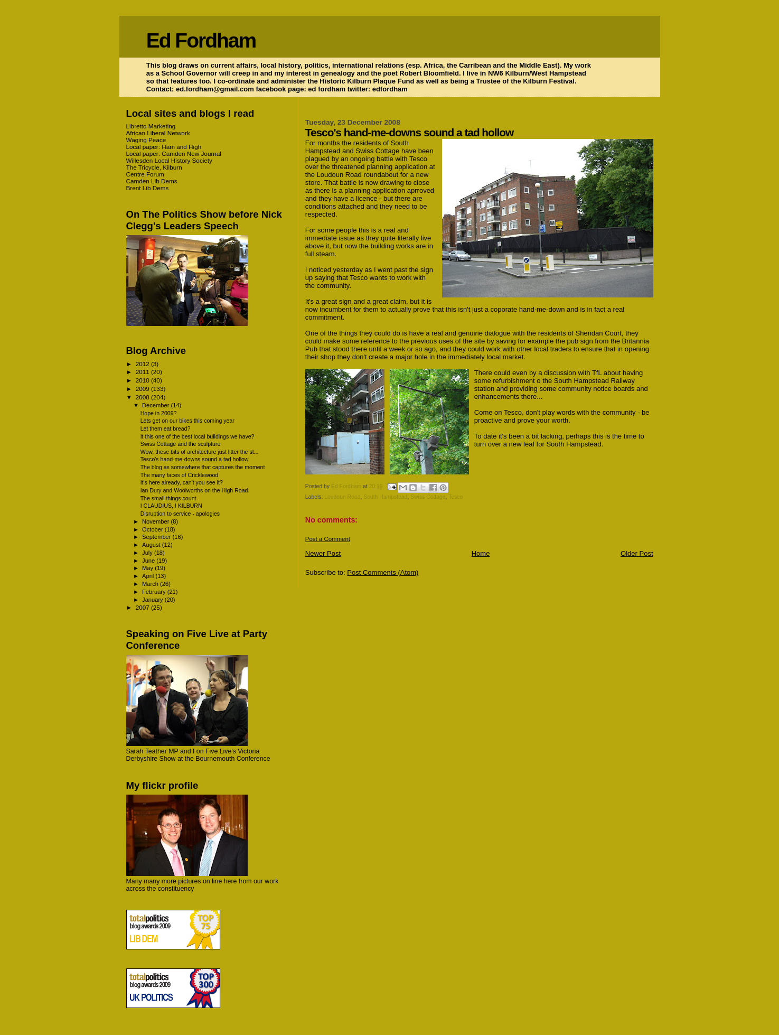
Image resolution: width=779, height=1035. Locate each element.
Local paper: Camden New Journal (173, 153)
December (156, 405)
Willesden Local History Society (169, 160)
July (148, 552)
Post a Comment (327, 539)
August (152, 545)
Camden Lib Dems (151, 181)
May (148, 568)
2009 (143, 388)
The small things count (168, 498)
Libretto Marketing (151, 126)
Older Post (637, 553)
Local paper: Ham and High (164, 146)
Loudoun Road (342, 497)
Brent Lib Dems (147, 187)
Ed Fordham (201, 40)
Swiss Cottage (427, 497)
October (153, 529)
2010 (143, 380)
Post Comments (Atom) (382, 572)
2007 (143, 607)
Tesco (455, 497)
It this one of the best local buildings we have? (197, 436)
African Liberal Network (158, 132)
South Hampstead (385, 497)
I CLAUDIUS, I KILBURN (171, 505)
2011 (143, 371)
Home (481, 553)
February (154, 592)
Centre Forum (145, 174)
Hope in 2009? (158, 413)
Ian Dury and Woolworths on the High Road (194, 490)
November (156, 521)
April (148, 576)
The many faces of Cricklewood (179, 475)
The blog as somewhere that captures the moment (202, 467)
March (151, 584)
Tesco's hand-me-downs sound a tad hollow (194, 459)
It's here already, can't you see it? (181, 482)
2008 (143, 397)
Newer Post (323, 553)
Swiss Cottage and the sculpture (180, 444)
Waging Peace (146, 139)
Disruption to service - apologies (180, 513)
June (149, 560)
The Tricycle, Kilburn (154, 167)
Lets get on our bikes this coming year (187, 420)
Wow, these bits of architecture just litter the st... (199, 452)
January (153, 599)
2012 (143, 363)
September (157, 537)
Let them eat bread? (165, 428)
